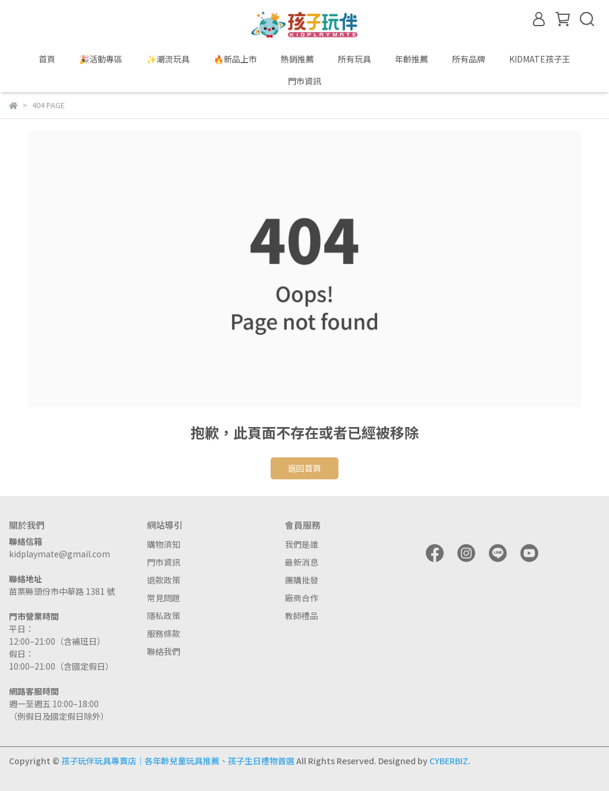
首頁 (47, 59)
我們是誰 (301, 544)
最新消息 (301, 562)
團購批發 (301, 580)
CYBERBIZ (448, 761)
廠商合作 (301, 598)
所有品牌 (468, 59)
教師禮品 (301, 616)
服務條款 (163, 633)
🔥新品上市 (235, 59)
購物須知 (163, 544)
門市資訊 (163, 562)
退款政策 (163, 580)
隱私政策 (163, 616)
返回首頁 (304, 468)
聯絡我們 (163, 651)
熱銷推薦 (297, 59)
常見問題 (163, 598)
